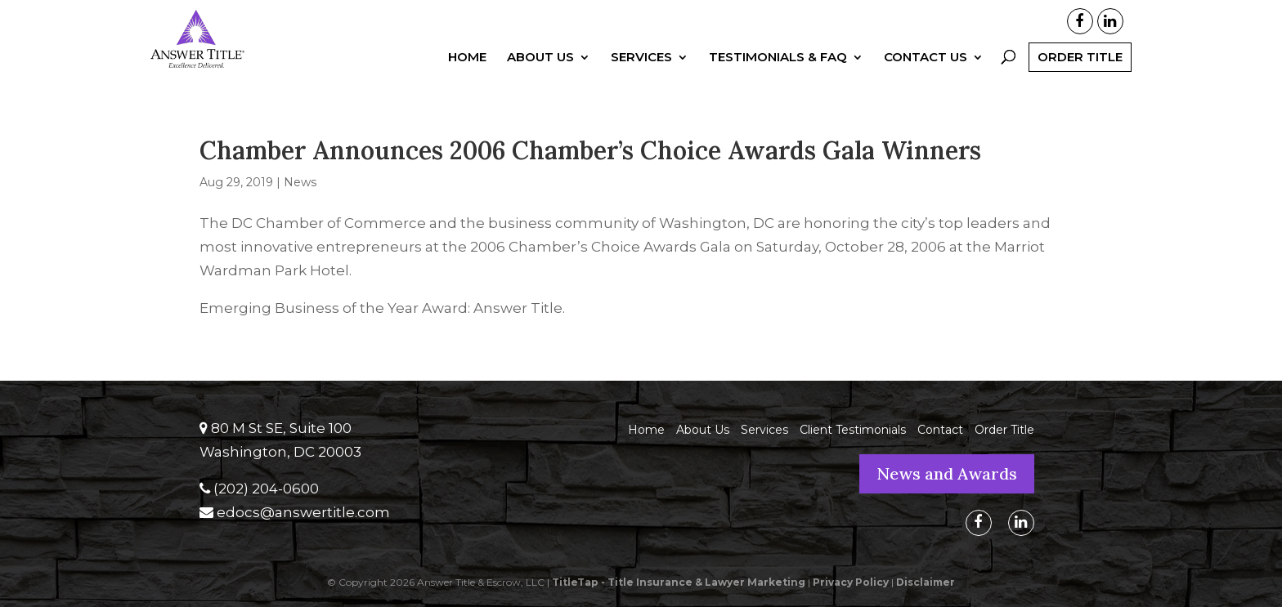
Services (641, 58)
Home (467, 58)
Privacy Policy (851, 582)
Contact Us (925, 58)
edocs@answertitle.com (303, 512)
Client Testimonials (853, 429)
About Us (540, 58)
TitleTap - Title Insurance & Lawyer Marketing (678, 582)
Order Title (1080, 57)
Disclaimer (925, 582)
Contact (940, 429)
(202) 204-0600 (266, 488)
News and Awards (946, 473)
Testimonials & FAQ (778, 58)
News (300, 182)
